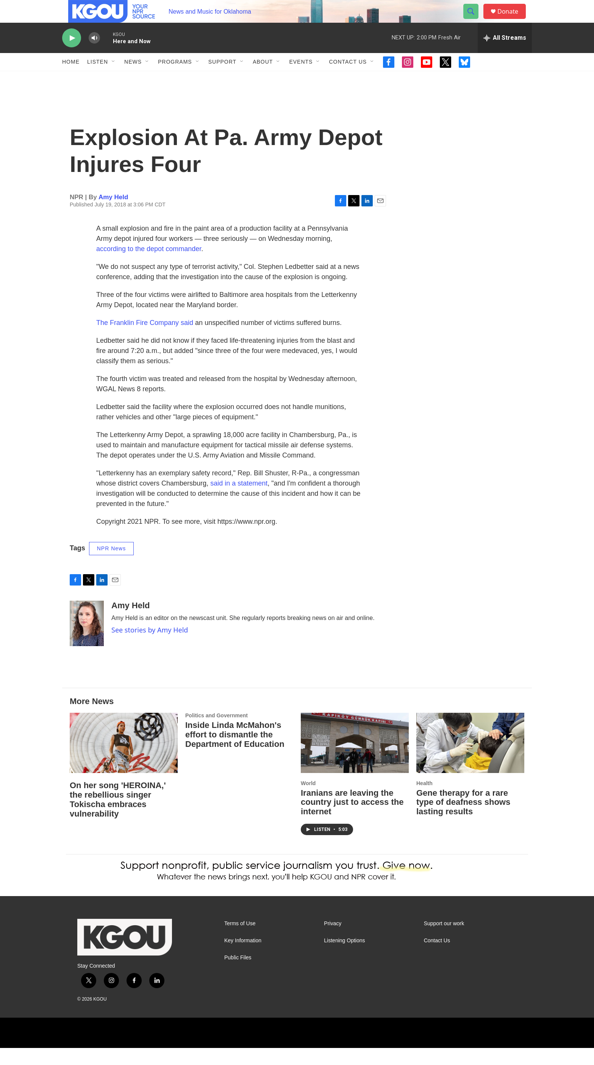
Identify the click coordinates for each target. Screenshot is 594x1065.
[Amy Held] (87, 640)
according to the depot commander (148, 266)
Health (424, 800)
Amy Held (113, 214)
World (308, 800)
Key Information (242, 957)
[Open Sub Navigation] (114, 79)
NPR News (111, 565)
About (263, 79)
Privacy (332, 940)
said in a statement (238, 500)
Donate (512, 20)
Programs (175, 79)
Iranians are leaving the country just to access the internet (352, 819)
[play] (72, 55)
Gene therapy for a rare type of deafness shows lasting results (463, 819)
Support (222, 79)
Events (301, 79)
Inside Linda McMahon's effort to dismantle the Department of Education (234, 751)
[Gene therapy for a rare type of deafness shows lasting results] (470, 760)
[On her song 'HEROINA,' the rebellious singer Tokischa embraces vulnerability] (124, 760)
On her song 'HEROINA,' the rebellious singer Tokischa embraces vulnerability (118, 816)
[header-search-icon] (474, 20)
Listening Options (344, 957)
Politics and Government (216, 732)
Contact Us (348, 79)
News (133, 79)
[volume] (94, 55)
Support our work (444, 940)
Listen (97, 79)
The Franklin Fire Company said (144, 340)
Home (71, 79)
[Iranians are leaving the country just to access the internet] (355, 760)
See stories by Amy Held (149, 646)
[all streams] (505, 55)
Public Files (238, 975)
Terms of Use (239, 940)
